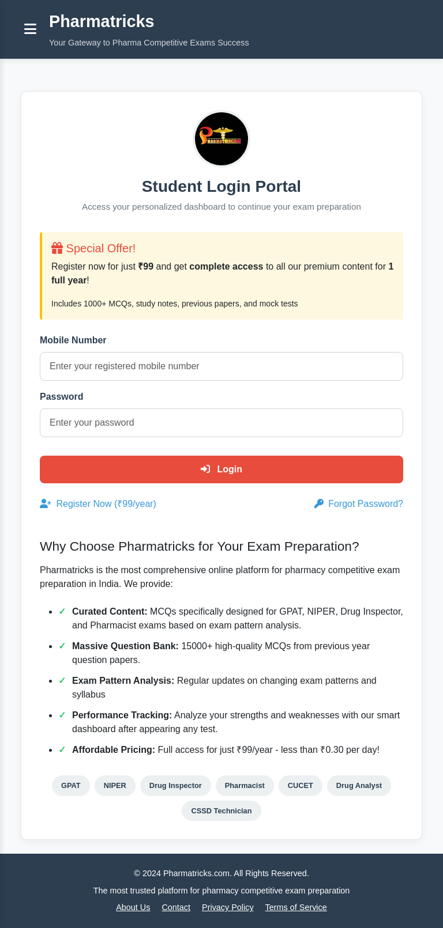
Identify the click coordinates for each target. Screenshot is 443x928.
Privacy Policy (228, 907)
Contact (176, 907)
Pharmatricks (101, 21)
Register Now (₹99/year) (98, 504)
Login (221, 469)
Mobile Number (73, 340)
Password (62, 396)
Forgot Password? (358, 504)
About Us (133, 907)
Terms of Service (296, 907)
